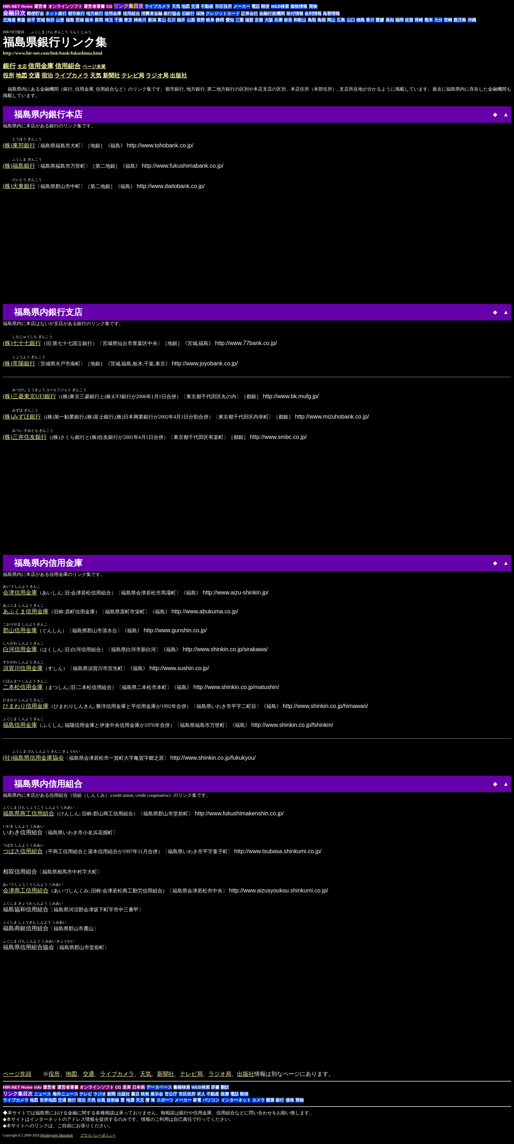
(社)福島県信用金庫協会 (33, 761)
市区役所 (223, 6)
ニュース (42, 1097)
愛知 (230, 19)
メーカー (241, 6)
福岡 (399, 19)
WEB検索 (280, 6)
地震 (130, 1103)
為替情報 (331, 13)
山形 (60, 19)
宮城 (40, 19)
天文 (140, 1103)
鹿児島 (459, 19)
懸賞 (270, 1103)
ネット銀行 (56, 13)
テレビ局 (132, 75)
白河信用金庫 (20, 652)
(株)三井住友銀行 (25, 440)
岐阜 (210, 19)
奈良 (288, 19)
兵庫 (278, 19)
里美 (126, 1090)
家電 (197, 1103)
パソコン (211, 1103)
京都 (259, 19)
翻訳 (225, 1090)
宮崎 (448, 19)
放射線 (112, 1103)
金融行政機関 (272, 13)
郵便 (265, 6)
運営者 (40, 6)
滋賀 (249, 19)
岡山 (331, 19)
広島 (341, 19)
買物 (313, 6)
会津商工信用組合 (26, 894)
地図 (185, 6)
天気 (176, 6)
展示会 (156, 1097)
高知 (390, 19)
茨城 (79, 19)
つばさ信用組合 (23, 854)
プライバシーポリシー (98, 1138)
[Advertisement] (451, 46)
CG (109, 6)
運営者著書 (94, 6)
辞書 (215, 1090)
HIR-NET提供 (13, 32)
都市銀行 (76, 13)
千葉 (118, 19)
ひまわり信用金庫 (26, 709)
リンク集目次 (18, 1097)
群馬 (99, 19)
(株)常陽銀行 (19, 365)
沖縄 (472, 19)
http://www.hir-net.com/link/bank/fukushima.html (52, 53)
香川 (370, 19)
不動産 (207, 6)
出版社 (178, 75)
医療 (225, 1097)
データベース (159, 1090)
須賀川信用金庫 (23, 671)
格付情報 (294, 13)
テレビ (85, 1097)
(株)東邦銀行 (19, 146)
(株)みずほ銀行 (22, 419)
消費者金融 (151, 13)
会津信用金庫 (20, 595)
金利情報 (313, 13)
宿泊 (47, 75)
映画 (145, 1097)
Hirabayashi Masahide (56, 1138)
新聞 (111, 1097)
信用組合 (131, 13)
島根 (321, 19)
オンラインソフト (65, 6)
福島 (70, 19)
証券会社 (249, 13)
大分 (438, 19)
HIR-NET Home (18, 6)
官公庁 (171, 1097)
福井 (181, 19)
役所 (8, 75)
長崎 (418, 19)
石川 (171, 19)
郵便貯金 (35, 13)
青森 (21, 19)
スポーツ (164, 1103)
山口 (351, 19)
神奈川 (139, 19)
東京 (128, 19)
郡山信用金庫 (20, 633)
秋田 (50, 19)
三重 (239, 19)
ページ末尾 (94, 66)
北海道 (9, 19)
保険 (200, 13)
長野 (200, 19)
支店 (22, 66)
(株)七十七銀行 (22, 344)
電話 (255, 6)
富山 (161, 19)
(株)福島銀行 (19, 166)
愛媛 (380, 19)
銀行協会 (172, 13)
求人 (201, 1097)
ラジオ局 (157, 75)
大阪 (268, 19)
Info (38, 1090)
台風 (101, 1103)
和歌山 (299, 19)
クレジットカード (223, 13)
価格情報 (298, 6)
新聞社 (111, 75)
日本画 (138, 1090)
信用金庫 (112, 13)
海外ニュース (65, 1097)
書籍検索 (181, 1090)
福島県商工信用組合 (28, 817)
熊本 (428, 19)
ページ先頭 (17, 1077)
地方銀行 (94, 13)
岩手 (31, 19)
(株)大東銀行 (19, 187)
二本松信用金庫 (23, 690)
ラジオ (99, 1097)
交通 (195, 6)
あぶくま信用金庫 (26, 614)
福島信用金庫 (20, 728)
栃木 (89, 19)
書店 (135, 1097)
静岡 (220, 19)
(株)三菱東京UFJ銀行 (29, 398)
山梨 (191, 19)
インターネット (236, 1103)
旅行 (71, 1103)
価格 (290, 1103)
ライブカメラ (157, 6)
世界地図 (48, 1103)
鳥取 (312, 19)
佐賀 (409, 19)
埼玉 (109, 19)
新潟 (152, 19)
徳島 (360, 19)
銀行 (9, 66)
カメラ (258, 1103)
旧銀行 (188, 13)
